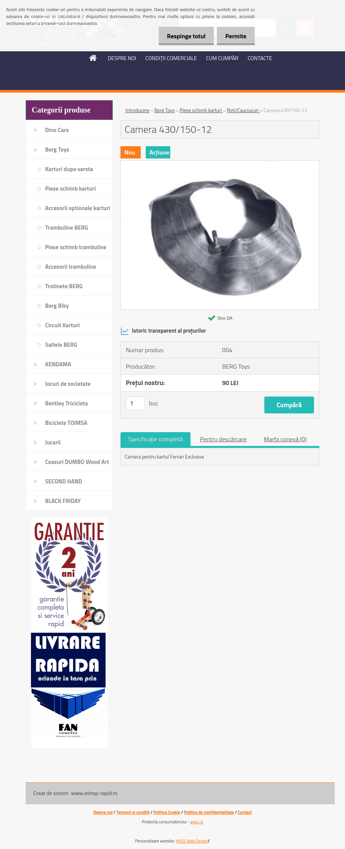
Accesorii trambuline (70, 266)
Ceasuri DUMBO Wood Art (77, 461)
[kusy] (135, 403)
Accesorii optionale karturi (77, 208)
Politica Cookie (166, 812)
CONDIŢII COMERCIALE (171, 58)
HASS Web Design (192, 841)
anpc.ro (196, 822)
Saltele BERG (61, 344)
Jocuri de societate (68, 383)
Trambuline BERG (66, 227)
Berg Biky (57, 305)
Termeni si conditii (133, 812)
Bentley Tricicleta (66, 403)
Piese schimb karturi (70, 188)
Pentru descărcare (223, 439)
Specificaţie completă (155, 439)
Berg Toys (57, 149)
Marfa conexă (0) (285, 439)
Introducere (137, 110)
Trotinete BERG (64, 286)
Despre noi (103, 812)
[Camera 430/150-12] (220, 163)
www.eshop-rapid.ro (94, 793)
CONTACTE (259, 58)
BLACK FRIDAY (63, 500)
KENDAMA (58, 364)
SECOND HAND (63, 481)
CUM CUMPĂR (222, 58)
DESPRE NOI (122, 58)
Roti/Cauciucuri (243, 110)
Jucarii (53, 442)
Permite (234, 36)
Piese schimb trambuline (75, 247)
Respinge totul (182, 36)
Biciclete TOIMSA (66, 422)
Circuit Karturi (62, 325)
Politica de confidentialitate (209, 812)
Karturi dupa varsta (69, 169)
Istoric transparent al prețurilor (163, 331)
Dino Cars (57, 130)
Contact (245, 812)
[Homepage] (93, 58)
